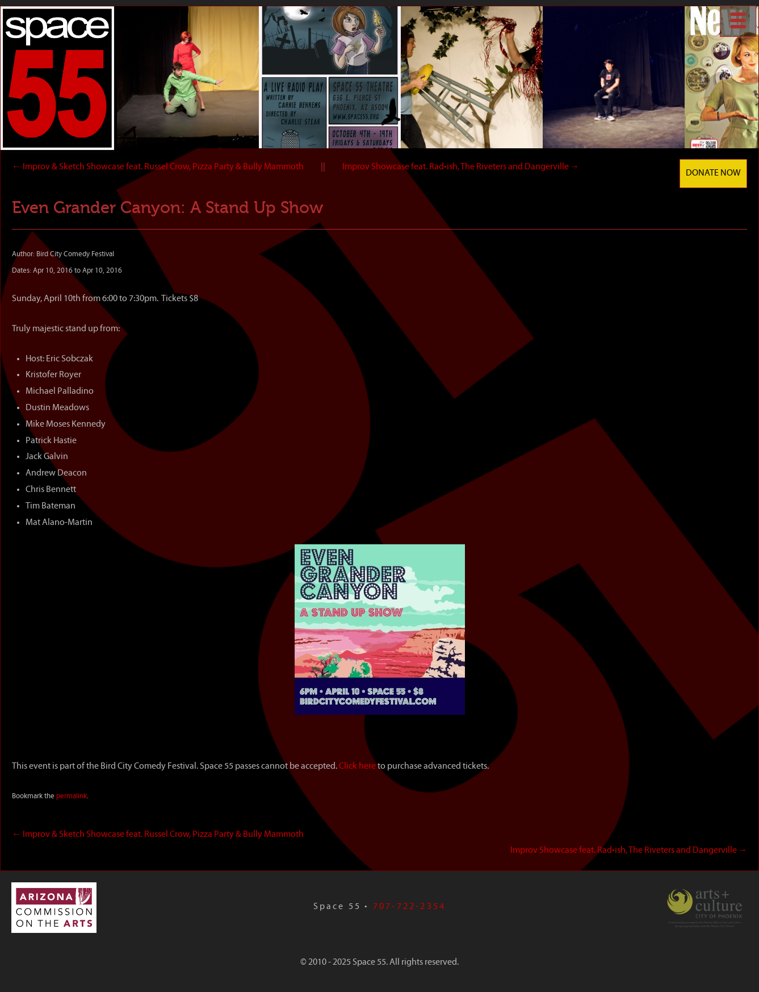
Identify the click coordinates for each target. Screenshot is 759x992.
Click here (358, 766)
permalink (71, 796)
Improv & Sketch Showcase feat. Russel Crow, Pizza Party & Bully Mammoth (158, 167)
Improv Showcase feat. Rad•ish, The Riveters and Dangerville (460, 167)
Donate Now (713, 173)
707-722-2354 (409, 906)
